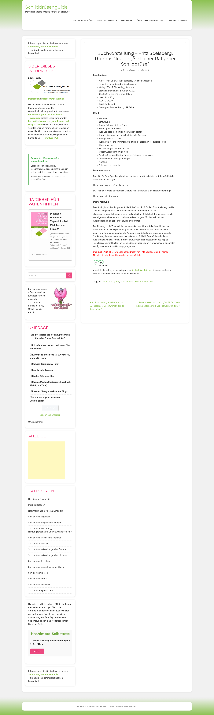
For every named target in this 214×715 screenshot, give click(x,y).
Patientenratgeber (110, 281)
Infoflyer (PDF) (52, 138)
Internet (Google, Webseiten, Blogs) (50, 391)
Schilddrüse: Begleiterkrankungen (45, 522)
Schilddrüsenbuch (144, 281)
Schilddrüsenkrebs (37, 578)
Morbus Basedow (36, 505)
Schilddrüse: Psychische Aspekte (44, 537)
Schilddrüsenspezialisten (40, 590)
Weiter (37, 651)
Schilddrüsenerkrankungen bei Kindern (47, 555)
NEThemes (131, 706)
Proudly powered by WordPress (91, 706)
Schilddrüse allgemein (39, 516)
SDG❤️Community (179, 20)
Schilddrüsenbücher (141, 270)
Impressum (34, 98)
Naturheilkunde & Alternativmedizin (45, 511)
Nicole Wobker (129, 70)
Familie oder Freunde (43, 370)
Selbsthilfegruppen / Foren (45, 364)
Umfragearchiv (35, 422)
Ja (32, 644)
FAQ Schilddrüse (83, 20)
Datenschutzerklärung (52, 98)
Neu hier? (126, 20)
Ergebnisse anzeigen (50, 415)
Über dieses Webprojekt (150, 20)
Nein (39, 644)
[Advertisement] (46, 460)
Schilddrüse (127, 281)
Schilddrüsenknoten (38, 573)
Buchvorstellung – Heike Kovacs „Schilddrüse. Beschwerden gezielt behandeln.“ (107, 305)
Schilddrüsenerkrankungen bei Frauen (47, 549)
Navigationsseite (107, 20)
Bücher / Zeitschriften (43, 376)
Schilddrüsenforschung (39, 561)
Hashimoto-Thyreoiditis (39, 499)
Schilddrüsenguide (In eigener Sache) (46, 567)
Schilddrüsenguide (46, 7)
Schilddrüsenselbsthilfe (39, 584)
